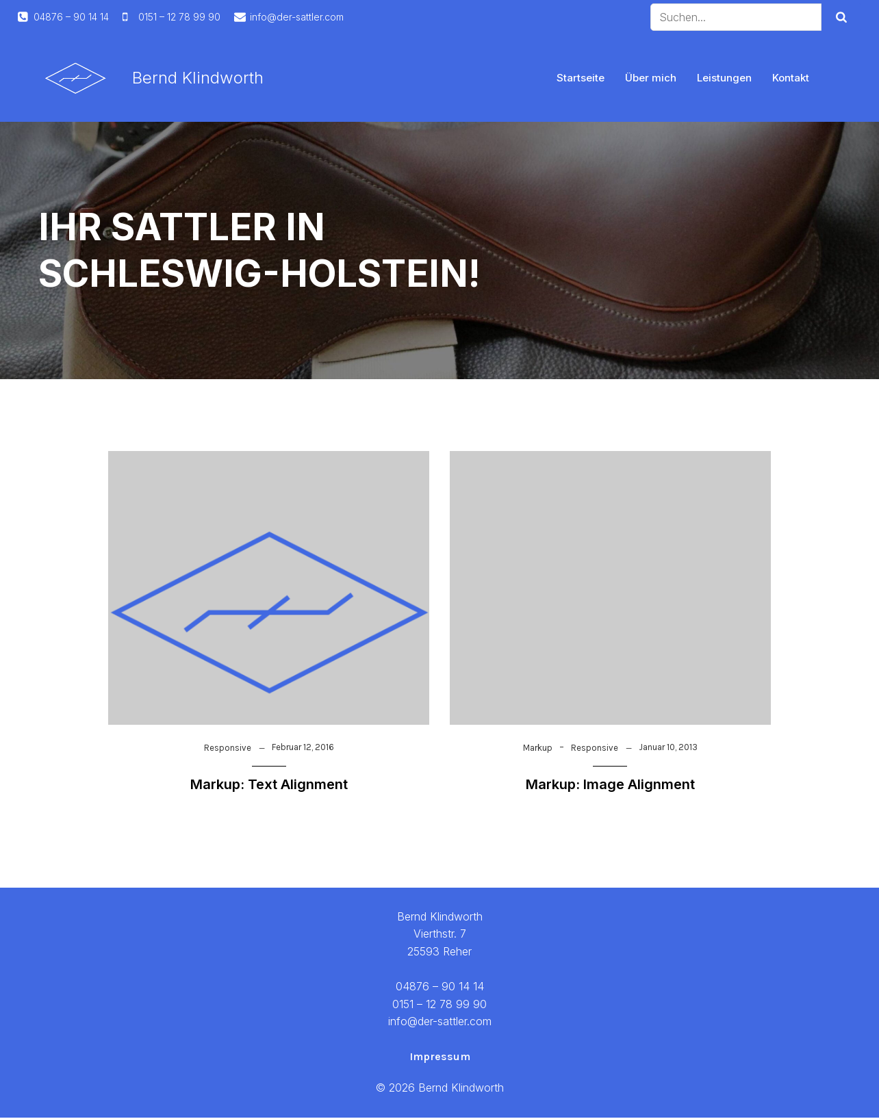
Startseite (580, 78)
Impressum (439, 1057)
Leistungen (724, 78)
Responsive (227, 749)
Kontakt (790, 78)
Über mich (650, 78)
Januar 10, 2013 (668, 748)
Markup (537, 749)
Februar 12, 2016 (303, 748)
